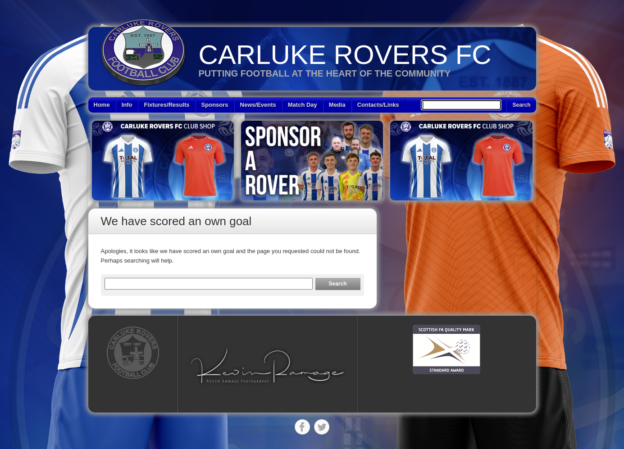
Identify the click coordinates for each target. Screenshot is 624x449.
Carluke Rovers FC (345, 55)
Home (102, 104)
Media (337, 104)
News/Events (258, 104)
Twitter (322, 427)
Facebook (302, 427)
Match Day (302, 104)
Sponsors (214, 104)
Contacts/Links (378, 104)
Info (127, 104)
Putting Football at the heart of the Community (325, 73)
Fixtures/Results (166, 104)
